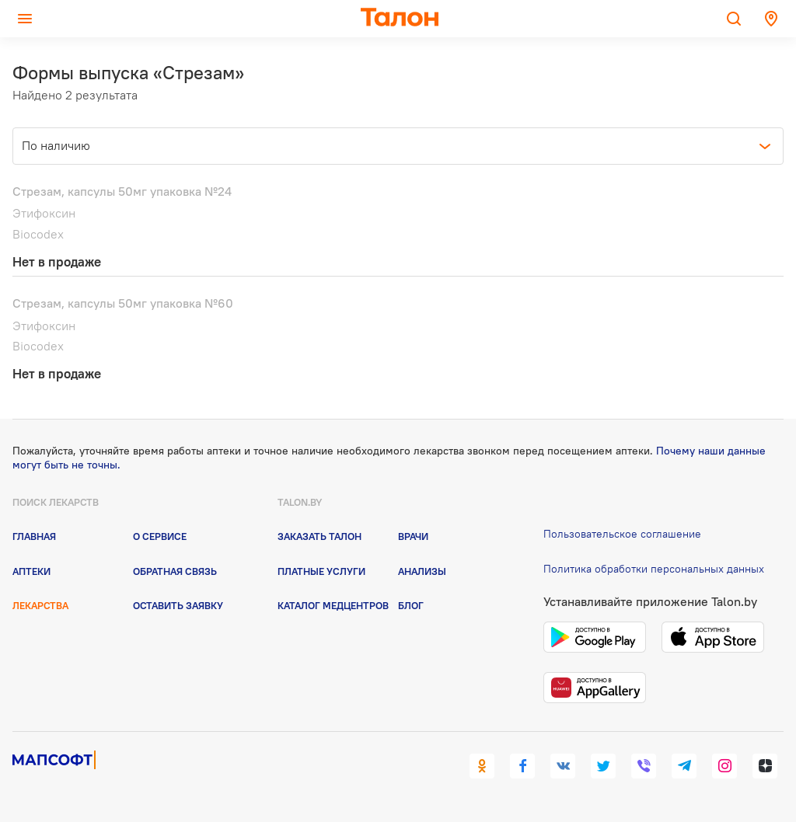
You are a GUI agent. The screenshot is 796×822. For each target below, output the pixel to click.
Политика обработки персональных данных (653, 569)
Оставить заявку (178, 605)
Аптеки (31, 571)
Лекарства (40, 605)
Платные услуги (321, 571)
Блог (411, 605)
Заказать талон (319, 536)
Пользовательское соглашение (622, 534)
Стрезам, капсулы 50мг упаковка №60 (122, 303)
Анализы (422, 571)
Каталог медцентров (333, 605)
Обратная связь (175, 571)
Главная (34, 536)
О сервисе (160, 536)
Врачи (413, 536)
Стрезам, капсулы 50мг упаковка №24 (122, 191)
